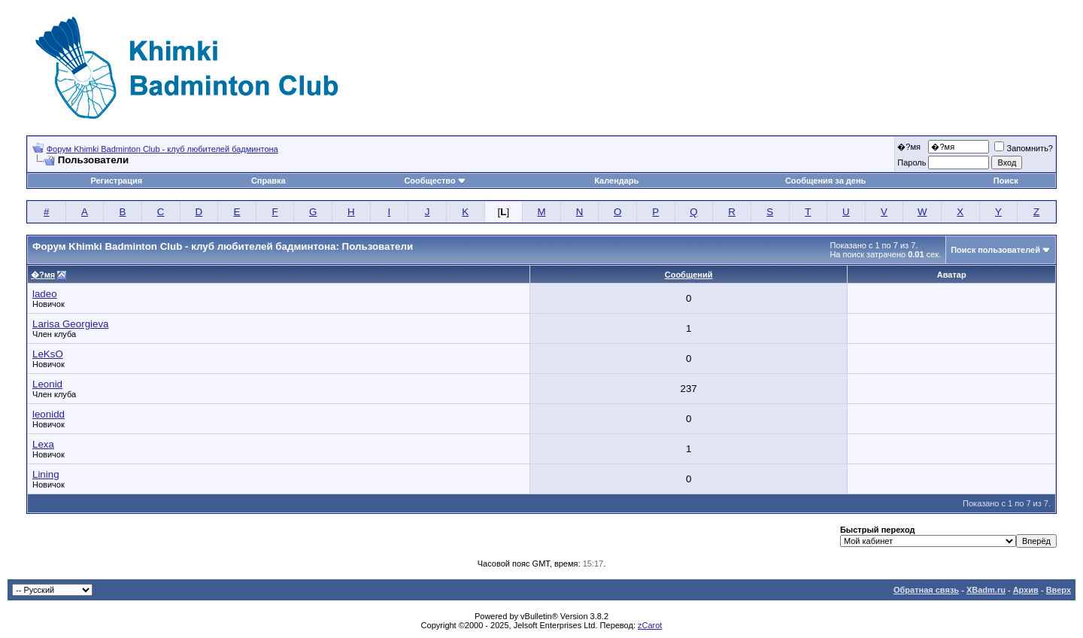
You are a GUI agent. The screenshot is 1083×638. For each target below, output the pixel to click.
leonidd (48, 414)
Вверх (1058, 589)
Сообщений (689, 274)
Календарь (616, 180)
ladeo (44, 293)
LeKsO (47, 354)
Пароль (911, 162)
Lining (45, 474)
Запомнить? (1023, 148)
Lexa (43, 444)
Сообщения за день (825, 180)
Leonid (47, 384)
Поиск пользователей (995, 249)
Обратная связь (926, 589)
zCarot (650, 625)
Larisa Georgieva (70, 324)
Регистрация (116, 180)
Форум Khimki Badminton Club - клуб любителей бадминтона (162, 148)
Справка (268, 180)
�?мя (909, 146)
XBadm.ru (986, 589)
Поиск (1006, 180)
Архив (1026, 589)
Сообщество (435, 180)
